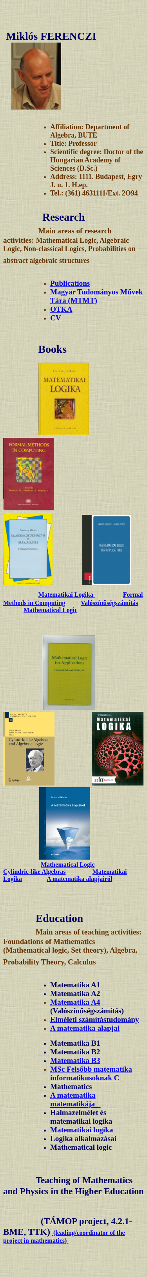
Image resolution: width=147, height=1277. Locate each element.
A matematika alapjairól (79, 878)
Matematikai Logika (66, 594)
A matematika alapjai (85, 1028)
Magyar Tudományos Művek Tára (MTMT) (96, 296)
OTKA (61, 309)
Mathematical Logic (50, 610)
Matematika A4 (75, 1002)
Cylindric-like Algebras (34, 871)
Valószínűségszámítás (109, 602)
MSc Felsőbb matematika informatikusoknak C (91, 1073)
